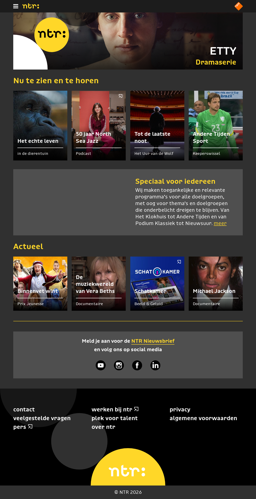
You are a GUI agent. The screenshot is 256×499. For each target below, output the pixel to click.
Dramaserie (216, 62)
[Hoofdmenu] (15, 6)
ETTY (223, 51)
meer (220, 223)
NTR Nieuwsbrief (152, 341)
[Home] (30, 7)
